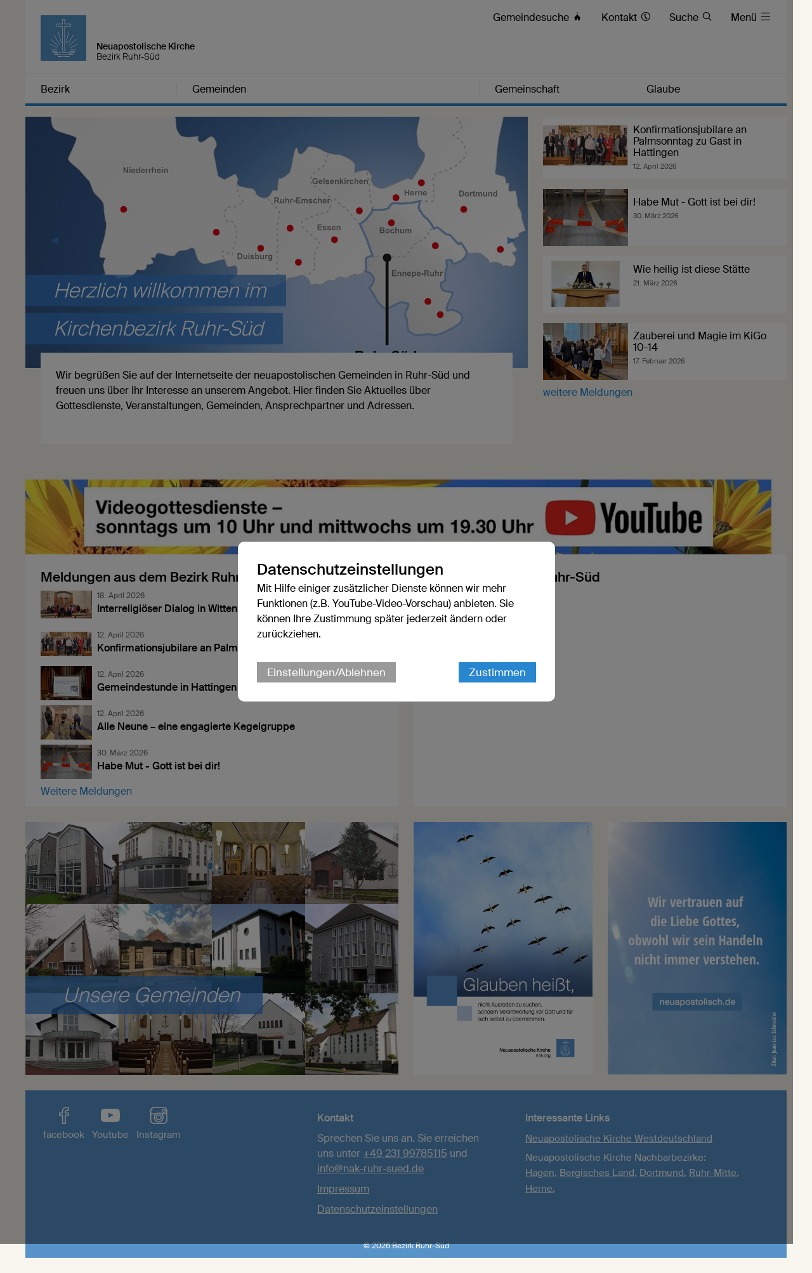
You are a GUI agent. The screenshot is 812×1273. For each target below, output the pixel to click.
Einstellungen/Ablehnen (336, 688)
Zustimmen (506, 688)
